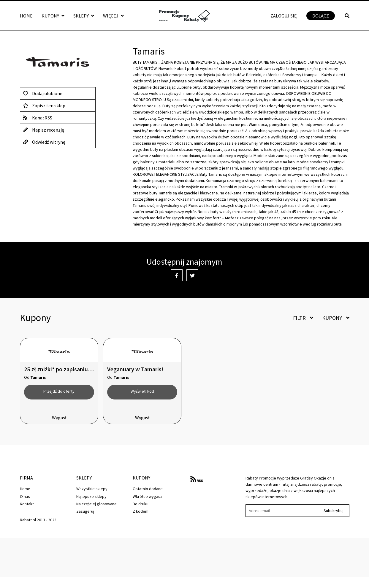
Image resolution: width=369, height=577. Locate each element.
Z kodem (140, 511)
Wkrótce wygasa (147, 496)
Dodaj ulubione (42, 93)
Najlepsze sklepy (91, 496)
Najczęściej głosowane (96, 503)
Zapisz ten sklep (44, 105)
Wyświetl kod (142, 391)
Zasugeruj (85, 511)
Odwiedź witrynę (44, 142)
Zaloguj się (283, 16)
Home (26, 16)
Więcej (113, 16)
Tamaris (38, 377)
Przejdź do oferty (59, 391)
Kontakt (27, 503)
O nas (25, 496)
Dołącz (320, 16)
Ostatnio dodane (148, 488)
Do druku (140, 503)
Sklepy (83, 16)
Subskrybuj (333, 510)
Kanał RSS (37, 117)
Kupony (53, 16)
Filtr (303, 317)
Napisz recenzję (43, 129)
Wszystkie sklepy (91, 488)
